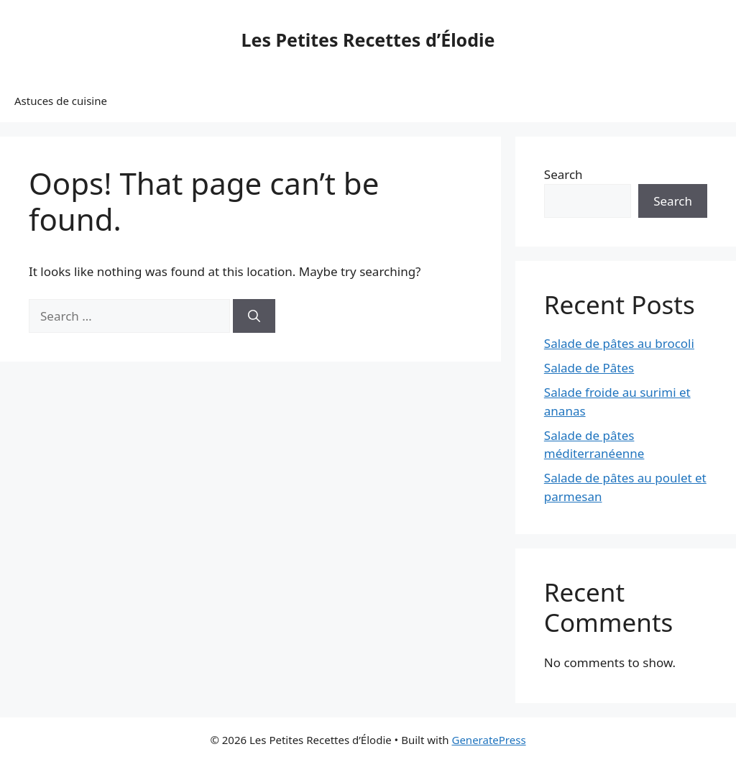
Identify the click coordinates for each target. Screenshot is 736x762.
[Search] (254, 316)
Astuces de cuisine (60, 100)
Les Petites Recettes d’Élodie (368, 39)
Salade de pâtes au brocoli (619, 343)
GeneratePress (488, 740)
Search (563, 174)
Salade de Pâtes (589, 367)
